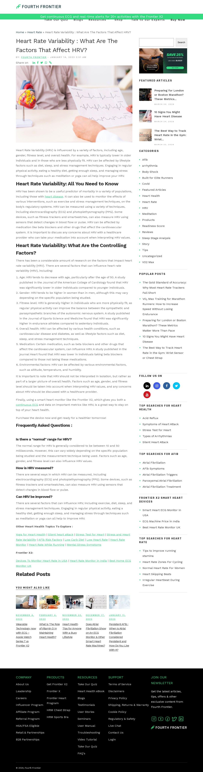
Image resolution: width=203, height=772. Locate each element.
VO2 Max (148, 262)
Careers (21, 698)
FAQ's (81, 753)
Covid (146, 183)
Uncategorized (152, 256)
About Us (22, 684)
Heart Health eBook (91, 691)
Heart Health (151, 196)
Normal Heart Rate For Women (164, 568)
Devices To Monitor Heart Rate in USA (41, 560)
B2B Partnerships (27, 739)
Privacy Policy (117, 698)
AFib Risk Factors (50, 539)
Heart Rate (34, 32)
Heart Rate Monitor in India (88, 560)
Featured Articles (154, 189)
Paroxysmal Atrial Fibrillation (162, 480)
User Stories (86, 712)
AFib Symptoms (153, 468)
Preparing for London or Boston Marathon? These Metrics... (169, 95)
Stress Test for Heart (90, 534)
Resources (97, 19)
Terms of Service (119, 684)
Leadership (23, 691)
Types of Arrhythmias (157, 436)
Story (145, 244)
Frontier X (53, 691)
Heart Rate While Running (46, 544)
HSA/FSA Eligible (27, 725)
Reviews (147, 232)
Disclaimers (116, 691)
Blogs (78, 19)
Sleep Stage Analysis (156, 238)
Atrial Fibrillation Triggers (160, 474)
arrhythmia (150, 165)
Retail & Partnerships (30, 732)
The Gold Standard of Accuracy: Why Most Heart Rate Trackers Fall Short (164, 287)
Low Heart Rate (97, 539)
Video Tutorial (87, 739)
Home (20, 32)
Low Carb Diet (74, 539)
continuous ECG (27, 404)
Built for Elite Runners (157, 177)
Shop (119, 19)
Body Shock (150, 171)
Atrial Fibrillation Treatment (162, 486)
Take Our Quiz (56, 19)
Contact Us (115, 732)
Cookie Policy (117, 712)
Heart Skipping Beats (157, 574)
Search (181, 42)
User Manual (86, 725)
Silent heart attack (60, 534)
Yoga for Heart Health (30, 534)
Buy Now (178, 19)
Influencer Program (29, 705)
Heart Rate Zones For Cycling (162, 562)
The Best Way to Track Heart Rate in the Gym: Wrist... (170, 135)
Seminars (84, 718)
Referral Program (28, 718)
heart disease (54, 196)
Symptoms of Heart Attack (161, 424)
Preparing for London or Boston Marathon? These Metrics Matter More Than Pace (164, 325)
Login (112, 739)
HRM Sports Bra (57, 717)
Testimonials (86, 705)
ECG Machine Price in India (161, 521)
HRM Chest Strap (58, 710)
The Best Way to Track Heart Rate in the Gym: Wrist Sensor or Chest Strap (163, 353)
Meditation (149, 214)
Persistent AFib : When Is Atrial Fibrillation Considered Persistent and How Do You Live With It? (119, 637)
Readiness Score (153, 226)
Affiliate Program (27, 712)
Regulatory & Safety (121, 718)
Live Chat (114, 725)
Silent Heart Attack (155, 442)
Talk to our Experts (148, 19)
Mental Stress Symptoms (84, 544)
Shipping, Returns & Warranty (128, 705)
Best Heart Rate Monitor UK (161, 527)
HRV (145, 208)
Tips (145, 250)
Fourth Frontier (34, 57)
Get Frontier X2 (57, 684)
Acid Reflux (150, 418)
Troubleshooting (89, 732)
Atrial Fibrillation (154, 462)
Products (148, 220)
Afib (145, 159)
